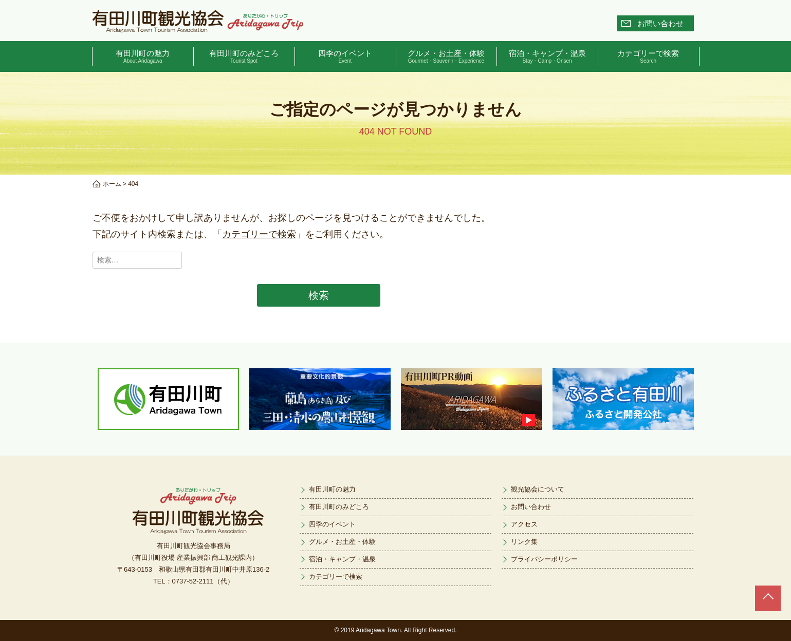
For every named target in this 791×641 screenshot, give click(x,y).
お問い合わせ (660, 23)
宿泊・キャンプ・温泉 (547, 56)
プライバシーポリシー (544, 559)
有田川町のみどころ (244, 56)
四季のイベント (345, 56)
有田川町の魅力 (143, 56)
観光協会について (537, 489)
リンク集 (524, 541)
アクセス (524, 524)
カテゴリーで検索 (648, 56)
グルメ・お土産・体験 (446, 56)
